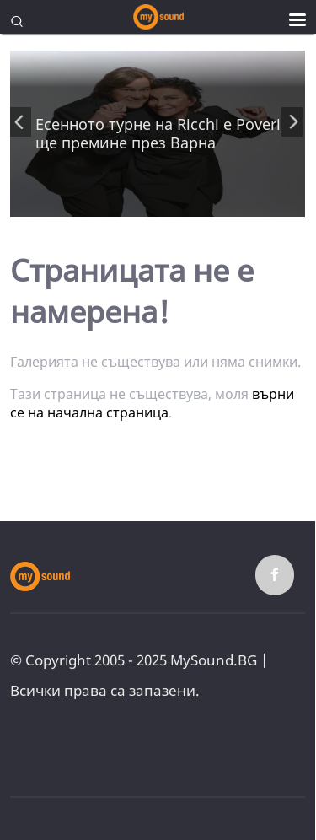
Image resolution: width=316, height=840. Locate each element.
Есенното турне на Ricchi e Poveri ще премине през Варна (158, 133)
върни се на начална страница (152, 403)
